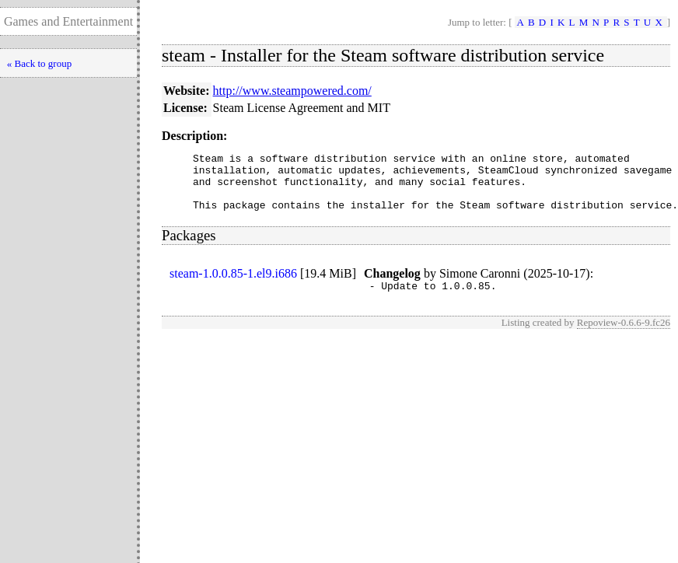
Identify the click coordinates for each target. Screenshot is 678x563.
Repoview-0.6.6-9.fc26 (623, 336)
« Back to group (39, 63)
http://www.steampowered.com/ (292, 90)
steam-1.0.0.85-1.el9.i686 (233, 285)
